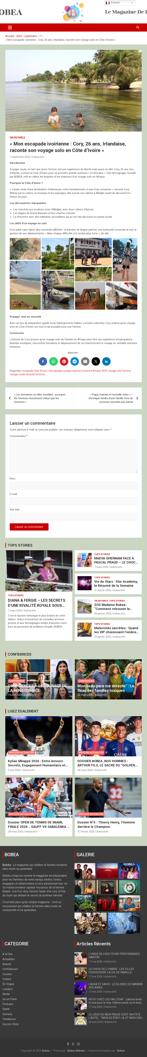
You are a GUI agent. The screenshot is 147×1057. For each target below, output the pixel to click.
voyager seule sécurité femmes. (28, 374)
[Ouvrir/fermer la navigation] (10, 27)
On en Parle (17, 137)
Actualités (8, 959)
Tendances (9, 1019)
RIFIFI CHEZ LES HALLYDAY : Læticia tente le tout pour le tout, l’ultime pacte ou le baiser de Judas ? (116, 1003)
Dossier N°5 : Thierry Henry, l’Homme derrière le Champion (106, 824)
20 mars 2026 (85, 694)
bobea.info (38, 157)
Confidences (16, 681)
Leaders (7, 989)
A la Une (7, 954)
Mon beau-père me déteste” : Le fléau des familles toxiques (105, 688)
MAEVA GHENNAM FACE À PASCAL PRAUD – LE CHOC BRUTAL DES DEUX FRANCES (116, 562)
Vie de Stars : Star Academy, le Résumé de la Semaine (116, 583)
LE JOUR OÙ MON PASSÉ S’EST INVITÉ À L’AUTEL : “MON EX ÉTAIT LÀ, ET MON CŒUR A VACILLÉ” (116, 1018)
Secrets (7, 1014)
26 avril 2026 (96, 1022)
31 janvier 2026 (102, 590)
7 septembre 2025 (20, 157)
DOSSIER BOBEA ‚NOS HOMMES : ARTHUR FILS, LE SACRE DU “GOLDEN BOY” (106, 765)
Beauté (6, 964)
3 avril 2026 (14, 770)
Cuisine (7, 974)
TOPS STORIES (20, 545)
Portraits (7, 1004)
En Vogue (8, 984)
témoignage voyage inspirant (65, 370)
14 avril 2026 (15, 694)
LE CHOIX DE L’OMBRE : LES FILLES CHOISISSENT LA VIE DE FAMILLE (111, 970)
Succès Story (10, 1024)
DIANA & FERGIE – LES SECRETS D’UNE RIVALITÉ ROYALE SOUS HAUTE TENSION (36, 605)
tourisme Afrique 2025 (94, 370)
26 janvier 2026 (102, 613)
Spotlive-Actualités (21, 752)
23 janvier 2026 (102, 636)
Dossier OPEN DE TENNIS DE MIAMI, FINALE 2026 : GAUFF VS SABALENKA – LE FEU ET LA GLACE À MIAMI (38, 826)
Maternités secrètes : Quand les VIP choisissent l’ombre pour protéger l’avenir (116, 632)
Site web (15, 509)
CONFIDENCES (19, 654)
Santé (6, 1009)
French (112, 3)
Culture (6, 979)
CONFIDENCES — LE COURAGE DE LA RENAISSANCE (37, 688)
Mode (6, 994)
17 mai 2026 (95, 961)
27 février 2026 (85, 831)
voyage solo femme (119, 370)
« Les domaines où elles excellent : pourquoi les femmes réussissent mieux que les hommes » (39, 398)
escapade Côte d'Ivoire (34, 370)
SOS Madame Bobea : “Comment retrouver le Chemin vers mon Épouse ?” (116, 609)
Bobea (45, 1050)
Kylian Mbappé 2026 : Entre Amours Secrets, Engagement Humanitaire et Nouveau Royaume (36, 765)
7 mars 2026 (15, 610)
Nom (12, 478)
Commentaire (19, 436)
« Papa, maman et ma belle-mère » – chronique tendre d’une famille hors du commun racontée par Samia (110, 398)
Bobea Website (76, 1050)
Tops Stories (15, 595)
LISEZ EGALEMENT (23, 711)
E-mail (13, 494)
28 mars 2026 (85, 770)
